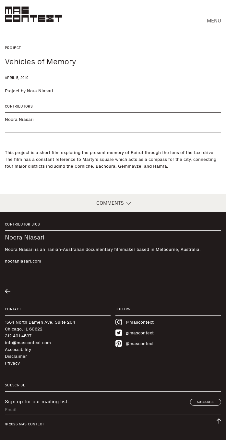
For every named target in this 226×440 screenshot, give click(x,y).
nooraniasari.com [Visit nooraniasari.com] (23, 261)
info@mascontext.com (28, 342)
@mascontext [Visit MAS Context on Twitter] (134, 333)
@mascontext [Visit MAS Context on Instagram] (134, 322)
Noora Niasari (19, 119)
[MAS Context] (33, 14)
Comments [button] (113, 203)
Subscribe (205, 402)
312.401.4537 (18, 336)
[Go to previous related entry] (7, 291)
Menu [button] (214, 21)
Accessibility (18, 349)
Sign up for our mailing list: (37, 402)
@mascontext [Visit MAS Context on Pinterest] (134, 343)
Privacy (12, 363)
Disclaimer (16, 356)
